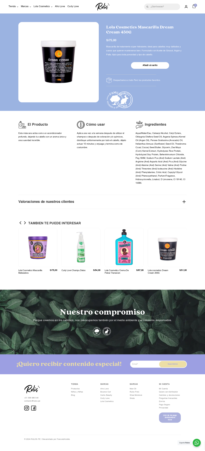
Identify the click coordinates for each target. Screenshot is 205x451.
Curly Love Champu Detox (74, 270)
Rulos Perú (134, 392)
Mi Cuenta (163, 389)
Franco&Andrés (63, 439)
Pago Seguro (164, 405)
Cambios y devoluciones (169, 395)
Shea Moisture (136, 395)
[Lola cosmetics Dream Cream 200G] (167, 229)
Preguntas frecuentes (168, 398)
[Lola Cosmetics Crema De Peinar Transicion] (124, 229)
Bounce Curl (105, 392)
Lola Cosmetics (107, 401)
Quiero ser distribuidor (168, 392)
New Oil (133, 389)
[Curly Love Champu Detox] (81, 229)
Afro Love (104, 389)
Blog (73, 395)
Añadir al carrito (150, 65)
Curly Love (104, 398)
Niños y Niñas (77, 392)
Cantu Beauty (106, 395)
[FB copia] (33, 407)
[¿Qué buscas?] (162, 7)
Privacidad (164, 408)
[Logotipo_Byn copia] (102, 4)
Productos (75, 389)
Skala (132, 398)
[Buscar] (147, 7)
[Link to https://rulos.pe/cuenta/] (186, 7)
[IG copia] (26, 407)
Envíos (162, 401)
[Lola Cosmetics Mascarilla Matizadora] (38, 229)
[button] (102, 202)
